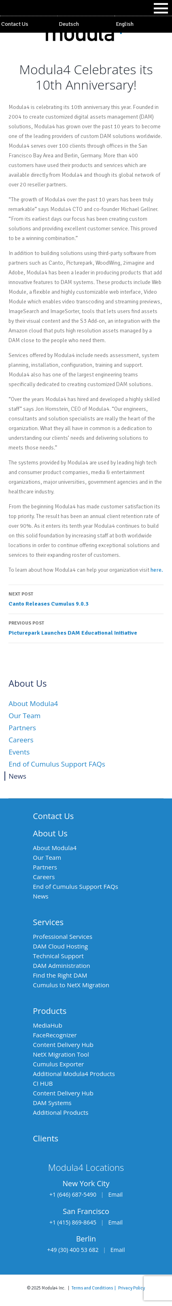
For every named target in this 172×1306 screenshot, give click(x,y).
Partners (22, 727)
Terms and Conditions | (95, 1288)
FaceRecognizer (54, 1035)
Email (115, 1194)
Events (19, 751)
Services (48, 922)
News (17, 776)
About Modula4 (33, 703)
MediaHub (47, 1025)
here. (157, 569)
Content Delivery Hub (63, 1045)
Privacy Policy (131, 1288)
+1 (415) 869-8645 (72, 1222)
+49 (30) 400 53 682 (73, 1250)
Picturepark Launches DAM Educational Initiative (86, 627)
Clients (45, 1138)
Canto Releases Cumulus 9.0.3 (86, 598)
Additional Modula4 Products (74, 1074)
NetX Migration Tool (61, 1054)
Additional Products (60, 1112)
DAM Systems (52, 1103)
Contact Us (14, 24)
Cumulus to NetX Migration (71, 985)
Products (49, 1010)
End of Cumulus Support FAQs (56, 764)
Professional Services (62, 936)
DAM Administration (61, 965)
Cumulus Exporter (58, 1064)
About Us (50, 833)
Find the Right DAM (60, 975)
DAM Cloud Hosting (60, 946)
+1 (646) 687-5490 (72, 1194)
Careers (20, 739)
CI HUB (43, 1083)
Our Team (24, 715)
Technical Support (58, 956)
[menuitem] (86, 24)
